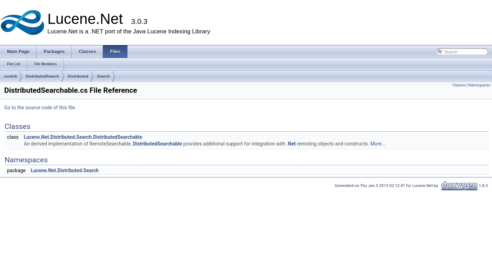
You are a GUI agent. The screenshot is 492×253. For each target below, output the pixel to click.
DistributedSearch (42, 76)
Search (103, 76)
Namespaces (479, 85)
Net (292, 144)
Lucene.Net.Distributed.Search (65, 170)
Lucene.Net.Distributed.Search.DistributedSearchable (83, 137)
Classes (458, 85)
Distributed (78, 76)
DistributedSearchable (157, 144)
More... (377, 144)
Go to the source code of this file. (40, 107)
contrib (10, 76)
